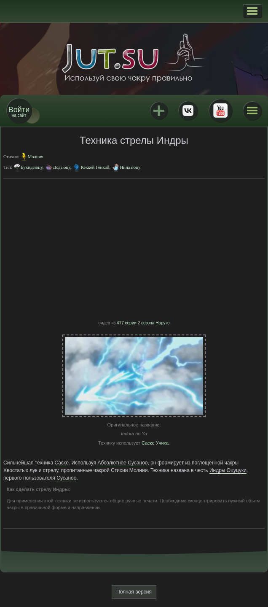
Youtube (220, 110)
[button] (252, 11)
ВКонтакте (188, 110)
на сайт (18, 111)
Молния (35, 156)
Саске (61, 463)
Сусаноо (66, 478)
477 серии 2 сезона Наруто (143, 323)
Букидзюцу (31, 167)
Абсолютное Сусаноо (122, 463)
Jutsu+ (159, 110)
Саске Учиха (155, 442)
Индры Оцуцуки (228, 470)
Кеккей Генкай (94, 167)
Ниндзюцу (130, 167)
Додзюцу (61, 167)
